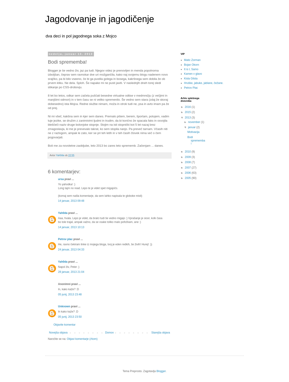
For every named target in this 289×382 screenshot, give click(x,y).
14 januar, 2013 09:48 (71, 200)
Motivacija (193, 132)
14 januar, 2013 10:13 (71, 227)
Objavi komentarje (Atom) (82, 338)
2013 (188, 117)
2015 (188, 112)
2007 (188, 167)
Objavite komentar (64, 324)
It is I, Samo (191, 69)
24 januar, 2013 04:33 (71, 249)
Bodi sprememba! (196, 140)
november (194, 122)
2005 (188, 178)
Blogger (161, 371)
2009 (188, 157)
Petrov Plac (191, 87)
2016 (188, 107)
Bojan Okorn (191, 64)
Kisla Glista (191, 78)
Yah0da (63, 213)
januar (192, 127)
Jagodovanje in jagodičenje (99, 19)
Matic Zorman (192, 60)
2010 (188, 151)
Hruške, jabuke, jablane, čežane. (203, 83)
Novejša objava (58, 332)
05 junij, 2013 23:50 (70, 316)
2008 (188, 162)
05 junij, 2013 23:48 (70, 294)
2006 (188, 172)
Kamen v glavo (193, 73)
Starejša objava (160, 332)
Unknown (64, 306)
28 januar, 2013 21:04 (71, 271)
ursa (61, 179)
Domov (109, 332)
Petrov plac (65, 239)
